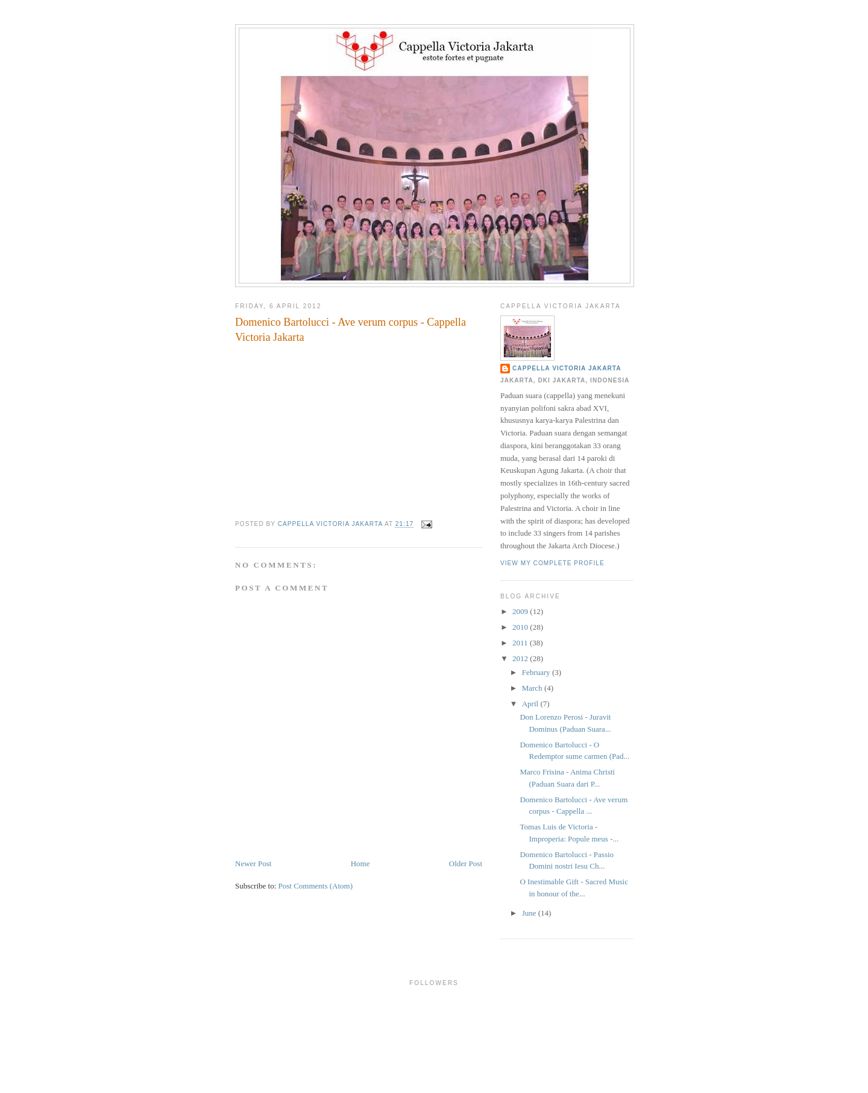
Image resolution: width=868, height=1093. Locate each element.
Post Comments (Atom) (315, 885)
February (537, 672)
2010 (521, 627)
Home (360, 863)
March (533, 687)
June (530, 912)
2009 (521, 611)
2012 (521, 658)
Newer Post (253, 863)
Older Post (465, 863)
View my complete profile (552, 563)
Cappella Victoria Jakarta (566, 368)
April (531, 703)
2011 (521, 642)
